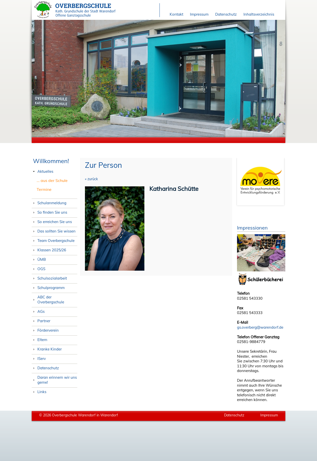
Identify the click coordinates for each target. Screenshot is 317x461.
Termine (44, 189)
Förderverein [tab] (45, 330)
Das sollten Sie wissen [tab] (54, 231)
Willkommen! (51, 161)
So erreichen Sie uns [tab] (52, 221)
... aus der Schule (52, 180)
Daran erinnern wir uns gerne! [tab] (54, 380)
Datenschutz (226, 14)
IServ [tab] (39, 358)
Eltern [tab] (39, 339)
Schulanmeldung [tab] (49, 203)
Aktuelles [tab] (42, 171)
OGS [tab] (38, 268)
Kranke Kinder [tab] (47, 349)
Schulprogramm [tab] (48, 287)
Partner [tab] (41, 320)
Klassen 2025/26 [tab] (49, 250)
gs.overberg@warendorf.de (260, 327)
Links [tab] (39, 391)
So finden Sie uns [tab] (49, 212)
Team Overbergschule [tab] (53, 240)
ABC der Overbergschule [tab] (48, 299)
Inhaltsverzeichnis (258, 14)
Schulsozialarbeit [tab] (49, 278)
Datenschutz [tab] (45, 368)
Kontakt (176, 14)
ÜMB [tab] (39, 259)
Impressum (199, 14)
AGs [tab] (38, 311)
